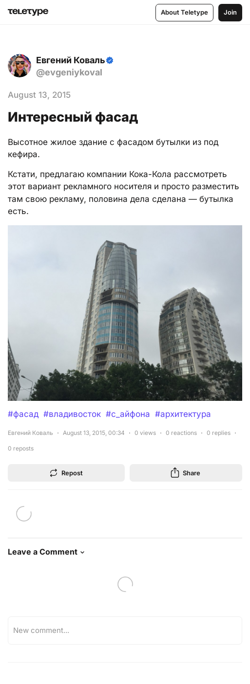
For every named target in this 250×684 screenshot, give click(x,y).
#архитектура (183, 414)
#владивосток (72, 414)
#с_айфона (128, 414)
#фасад (23, 414)
